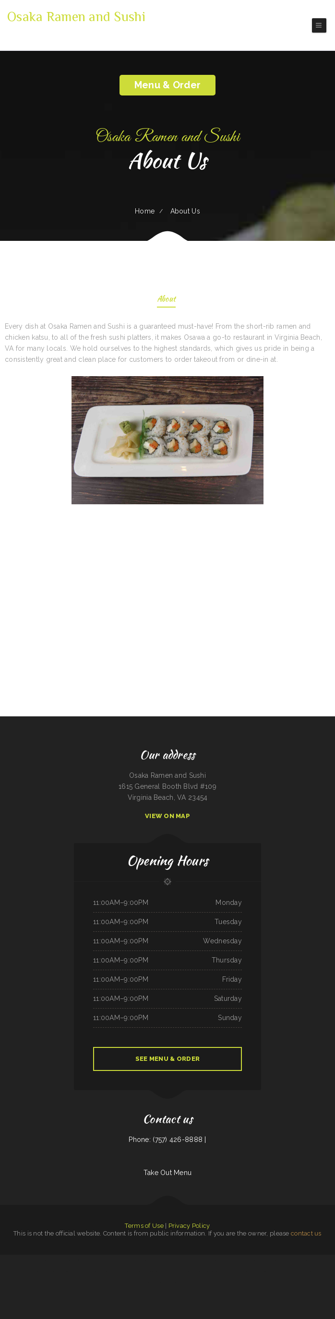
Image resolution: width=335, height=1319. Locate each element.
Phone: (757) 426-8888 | (167, 1139)
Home (145, 211)
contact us (306, 1233)
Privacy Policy (189, 1225)
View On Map (167, 816)
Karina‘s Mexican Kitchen (180, 1282)
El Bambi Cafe (167, 1282)
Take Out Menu (168, 1172)
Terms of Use (144, 1225)
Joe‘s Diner (158, 1282)
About (166, 299)
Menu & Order (167, 85)
